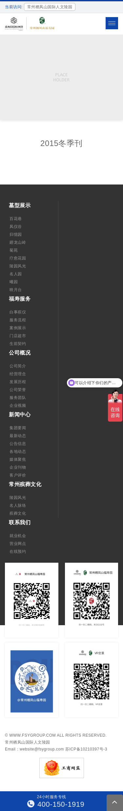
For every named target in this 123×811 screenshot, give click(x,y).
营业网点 (18, 543)
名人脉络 (18, 505)
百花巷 (16, 218)
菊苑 (14, 250)
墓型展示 (20, 205)
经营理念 (18, 374)
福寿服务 (20, 299)
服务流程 (18, 320)
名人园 (16, 274)
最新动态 (18, 435)
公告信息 (18, 443)
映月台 (16, 289)
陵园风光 (18, 266)
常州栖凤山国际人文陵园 (27, 742)
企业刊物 (18, 467)
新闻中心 (20, 414)
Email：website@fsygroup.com (34, 749)
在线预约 (18, 551)
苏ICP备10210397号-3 (86, 749)
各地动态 (18, 451)
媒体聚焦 (18, 459)
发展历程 (18, 382)
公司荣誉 (18, 389)
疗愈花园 (18, 258)
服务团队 (18, 397)
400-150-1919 (56, 804)
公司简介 (18, 366)
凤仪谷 (16, 226)
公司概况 (20, 353)
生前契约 (18, 343)
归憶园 (16, 234)
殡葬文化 (18, 513)
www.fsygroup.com (32, 735)
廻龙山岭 (18, 242)
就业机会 (18, 535)
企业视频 (18, 405)
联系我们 (20, 522)
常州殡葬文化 (25, 484)
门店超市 (18, 335)
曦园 (14, 282)
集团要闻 (18, 428)
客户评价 (18, 475)
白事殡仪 (18, 312)
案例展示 (18, 328)
